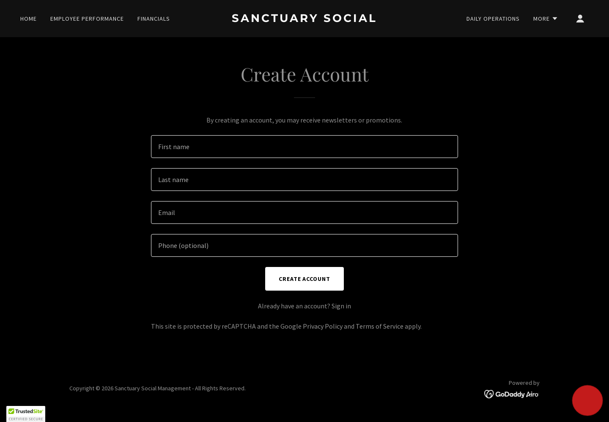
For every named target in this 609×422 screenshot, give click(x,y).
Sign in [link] (341, 306)
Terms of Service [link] (379, 326)
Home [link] (28, 18)
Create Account (305, 279)
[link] (304, 19)
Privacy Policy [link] (323, 326)
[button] (545, 19)
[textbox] (304, 146)
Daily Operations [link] (493, 18)
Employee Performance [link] (87, 18)
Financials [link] (153, 18)
